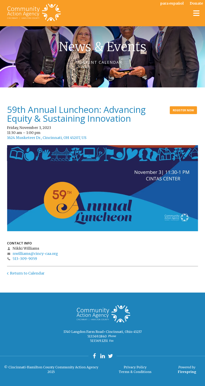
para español (172, 3)
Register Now (183, 110)
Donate (196, 3)
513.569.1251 (99, 341)
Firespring (187, 372)
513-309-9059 (25, 258)
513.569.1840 (97, 336)
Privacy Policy (135, 367)
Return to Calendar (27, 273)
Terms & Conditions (135, 372)
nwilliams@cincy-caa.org (35, 253)
